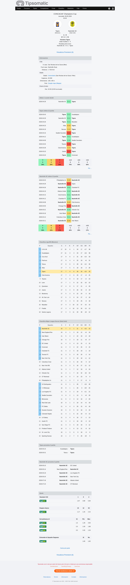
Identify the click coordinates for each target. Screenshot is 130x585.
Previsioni (27, 8)
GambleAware (54, 566)
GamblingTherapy (66, 566)
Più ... (90, 168)
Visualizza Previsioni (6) (65, 52)
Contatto (73, 577)
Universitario (51, 75)
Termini (56, 577)
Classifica (61, 8)
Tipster (35, 8)
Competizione (44, 8)
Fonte (53, 8)
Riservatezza (46, 577)
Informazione (83, 577)
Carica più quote (65, 548)
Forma (84, 8)
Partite (19, 8)
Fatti (78, 8)
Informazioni (64, 577)
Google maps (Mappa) (54, 83)
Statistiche (70, 8)
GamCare (77, 566)
